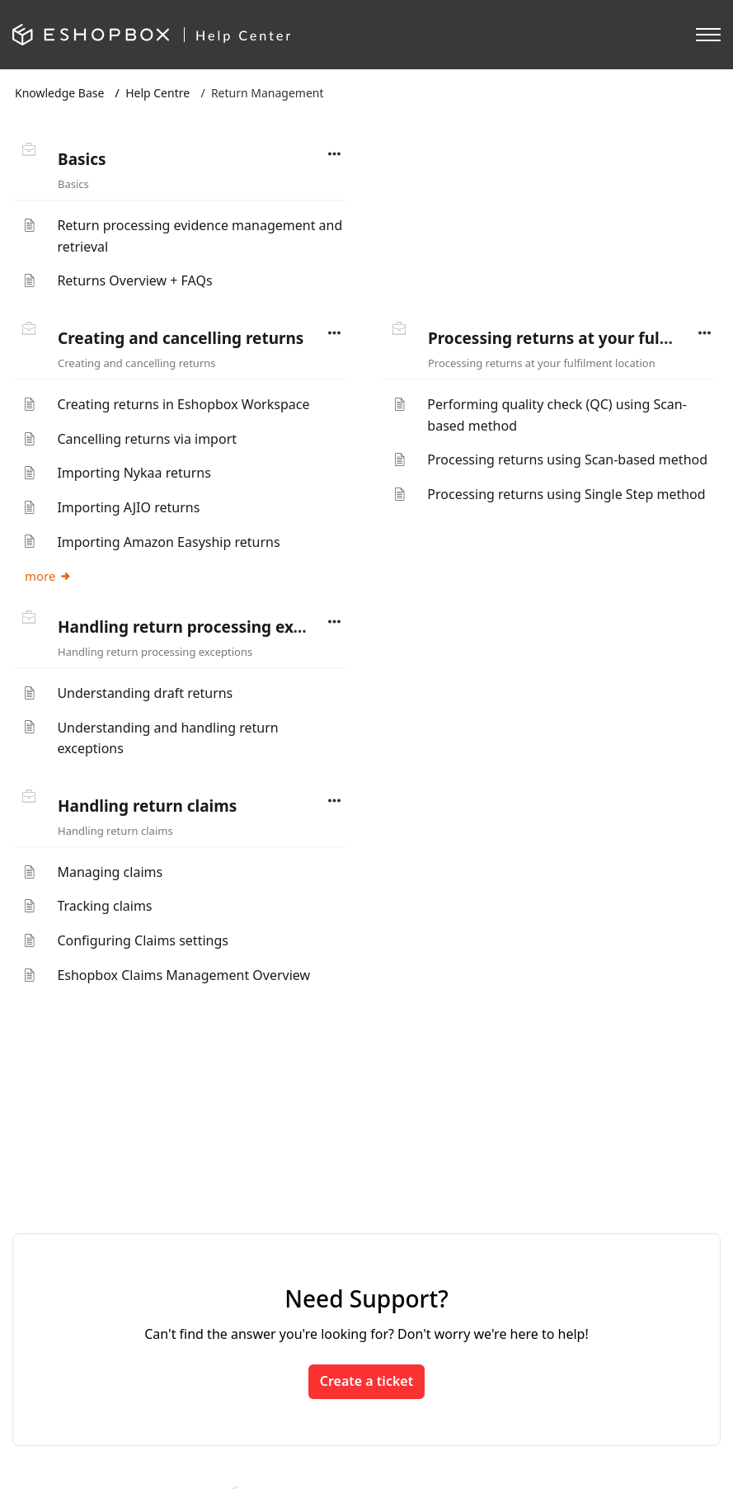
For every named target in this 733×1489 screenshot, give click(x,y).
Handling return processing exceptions (208, 627)
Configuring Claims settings (142, 940)
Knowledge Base (59, 93)
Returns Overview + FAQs (134, 280)
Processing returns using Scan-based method (567, 459)
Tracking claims (104, 906)
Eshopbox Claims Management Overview (183, 975)
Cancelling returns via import (147, 439)
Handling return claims (147, 806)
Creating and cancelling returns (180, 338)
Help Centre (157, 93)
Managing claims (109, 872)
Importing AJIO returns (128, 507)
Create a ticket (366, 1381)
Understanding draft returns (145, 693)
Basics (82, 159)
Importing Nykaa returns (133, 473)
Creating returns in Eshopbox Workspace (183, 404)
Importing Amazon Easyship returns (168, 542)
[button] (334, 154)
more (48, 576)
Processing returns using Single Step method (566, 494)
